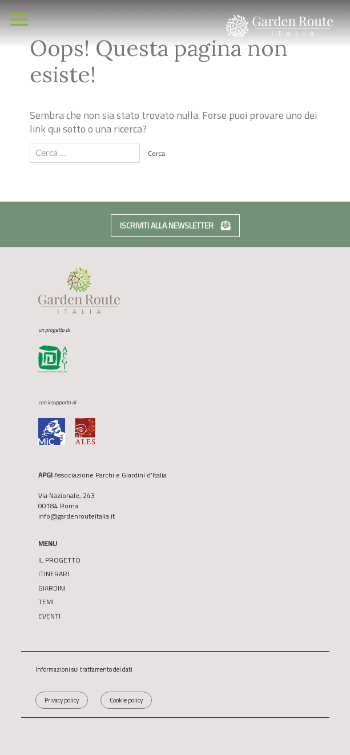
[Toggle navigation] (19, 19)
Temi (46, 602)
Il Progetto (59, 560)
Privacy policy (62, 700)
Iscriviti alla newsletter (175, 225)
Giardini (52, 588)
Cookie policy (126, 700)
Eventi (49, 616)
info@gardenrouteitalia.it (76, 516)
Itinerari (53, 574)
